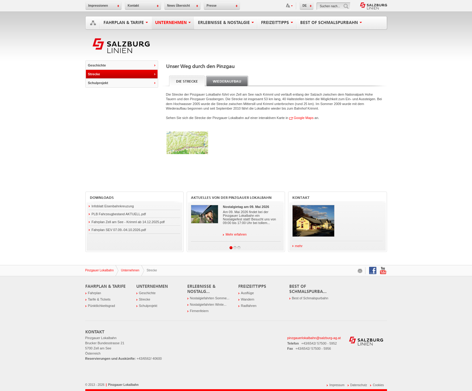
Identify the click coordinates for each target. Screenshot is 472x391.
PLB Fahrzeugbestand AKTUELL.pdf (119, 214)
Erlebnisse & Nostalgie (226, 22)
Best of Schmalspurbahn (331, 22)
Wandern (247, 299)
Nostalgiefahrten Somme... (209, 298)
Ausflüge (247, 293)
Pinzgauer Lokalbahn (99, 270)
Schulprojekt (98, 83)
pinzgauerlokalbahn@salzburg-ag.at (314, 338)
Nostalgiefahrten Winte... (208, 304)
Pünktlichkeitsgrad (101, 306)
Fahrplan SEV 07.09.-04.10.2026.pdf (119, 230)
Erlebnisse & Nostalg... (201, 289)
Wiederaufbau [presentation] (227, 81)
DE (305, 5)
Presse (212, 5)
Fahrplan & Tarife (126, 22)
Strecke (94, 74)
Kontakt (133, 5)
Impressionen (98, 5)
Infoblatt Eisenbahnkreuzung (113, 206)
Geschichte (97, 65)
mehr (297, 246)
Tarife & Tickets (99, 299)
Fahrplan (94, 293)
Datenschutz (358, 385)
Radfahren (248, 306)
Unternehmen (173, 22)
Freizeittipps (277, 22)
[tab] (187, 81)
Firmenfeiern (199, 311)
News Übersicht (178, 5)
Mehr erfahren (234, 234)
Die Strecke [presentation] (187, 81)
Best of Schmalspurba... (308, 289)
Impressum (336, 385)
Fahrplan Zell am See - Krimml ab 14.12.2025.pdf (128, 222)
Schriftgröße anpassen (290, 5)
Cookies (378, 385)
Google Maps (304, 118)
